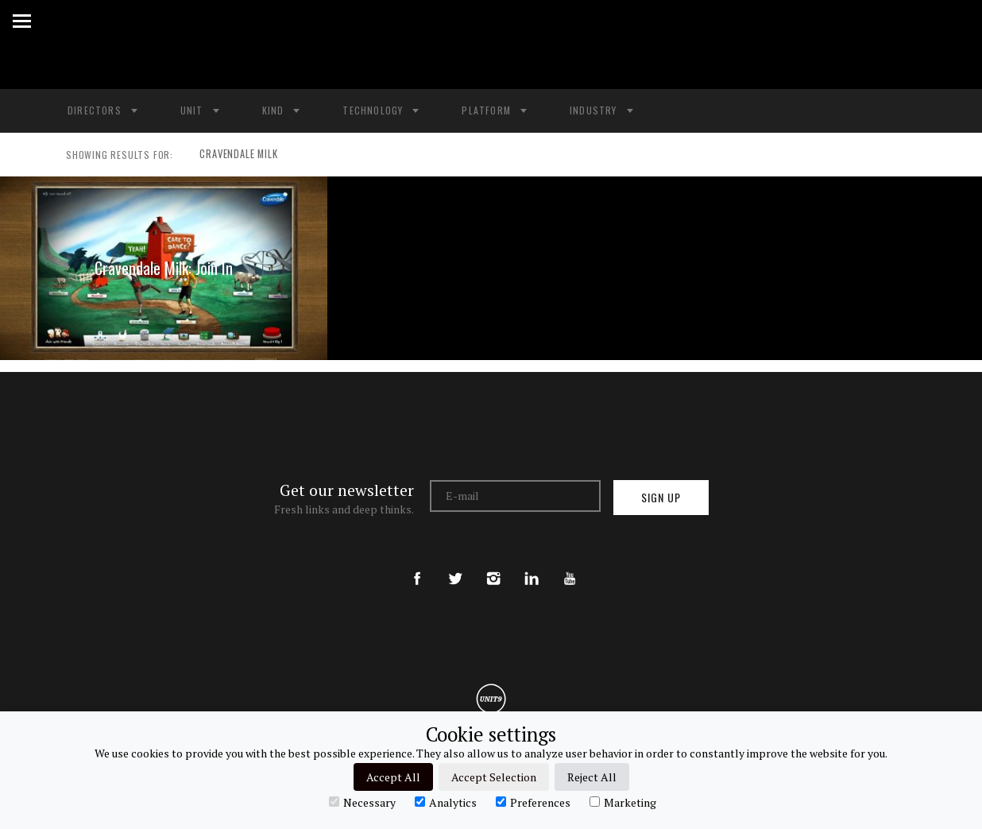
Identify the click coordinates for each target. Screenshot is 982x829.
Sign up (661, 497)
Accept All (393, 776)
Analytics (446, 802)
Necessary (362, 802)
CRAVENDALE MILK (232, 155)
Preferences (533, 802)
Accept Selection (493, 776)
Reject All (592, 776)
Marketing (623, 802)
